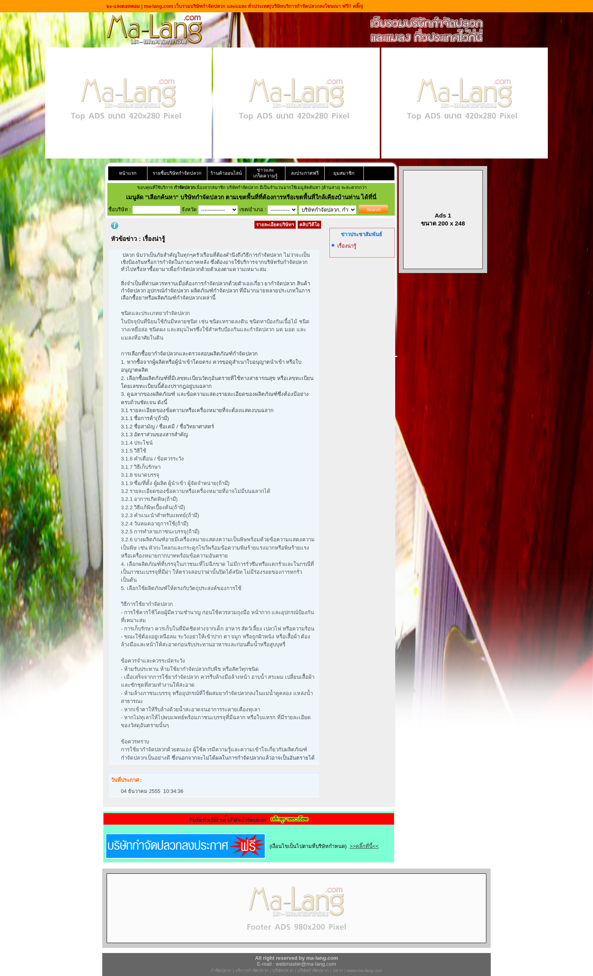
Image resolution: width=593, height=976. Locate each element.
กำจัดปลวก (220, 970)
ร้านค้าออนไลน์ (226, 173)
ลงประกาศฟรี (305, 173)
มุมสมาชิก (343, 173)
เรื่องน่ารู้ (346, 246)
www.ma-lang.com (365, 970)
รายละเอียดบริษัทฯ (275, 224)
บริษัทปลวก (283, 970)
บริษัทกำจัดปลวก (313, 970)
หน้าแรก (127, 173)
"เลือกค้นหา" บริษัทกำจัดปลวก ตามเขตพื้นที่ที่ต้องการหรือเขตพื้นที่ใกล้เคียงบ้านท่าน (253, 197)
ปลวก (338, 970)
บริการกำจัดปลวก (252, 970)
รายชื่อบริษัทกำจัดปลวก (177, 173)
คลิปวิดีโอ (309, 224)
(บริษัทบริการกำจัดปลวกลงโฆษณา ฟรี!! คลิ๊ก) (316, 6)
